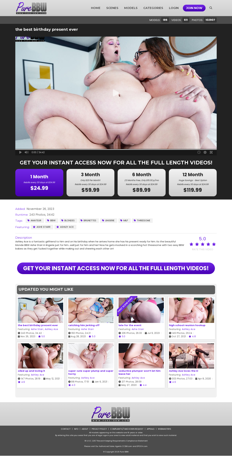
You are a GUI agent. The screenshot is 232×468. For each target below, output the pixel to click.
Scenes (112, 8)
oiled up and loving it (31, 383)
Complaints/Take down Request (126, 441)
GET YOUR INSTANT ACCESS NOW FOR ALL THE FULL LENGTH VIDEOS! (116, 274)
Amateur (34, 220)
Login (174, 8)
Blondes (68, 220)
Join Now (194, 8)
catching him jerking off (83, 337)
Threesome (142, 220)
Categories (153, 8)
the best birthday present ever (38, 337)
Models (131, 8)
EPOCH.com (142, 458)
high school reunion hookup (187, 337)
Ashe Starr (41, 227)
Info (76, 441)
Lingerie (109, 220)
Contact (65, 441)
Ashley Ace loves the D (183, 383)
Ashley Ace (65, 227)
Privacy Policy (99, 441)
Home (96, 8)
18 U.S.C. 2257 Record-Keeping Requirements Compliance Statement (116, 453)
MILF (124, 220)
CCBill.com (127, 458)
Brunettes (89, 220)
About (85, 441)
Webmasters (164, 441)
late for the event (130, 337)
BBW (51, 220)
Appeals (151, 441)
